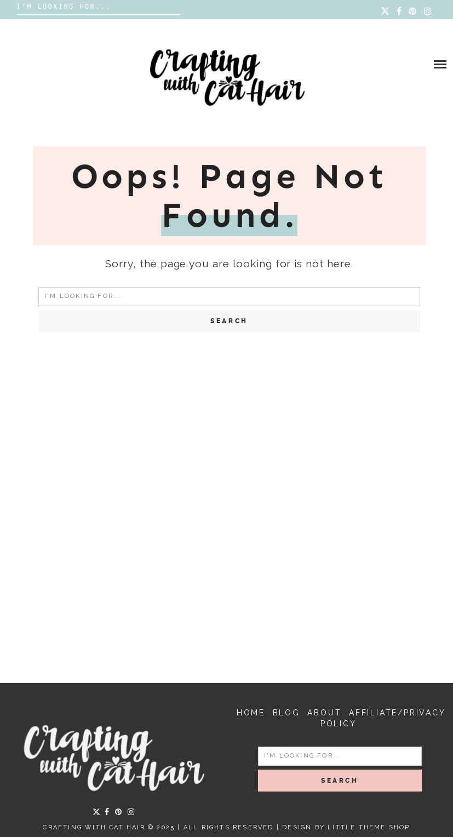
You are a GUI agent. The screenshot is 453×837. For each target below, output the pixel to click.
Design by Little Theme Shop (346, 827)
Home (251, 712)
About (324, 712)
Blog (286, 712)
